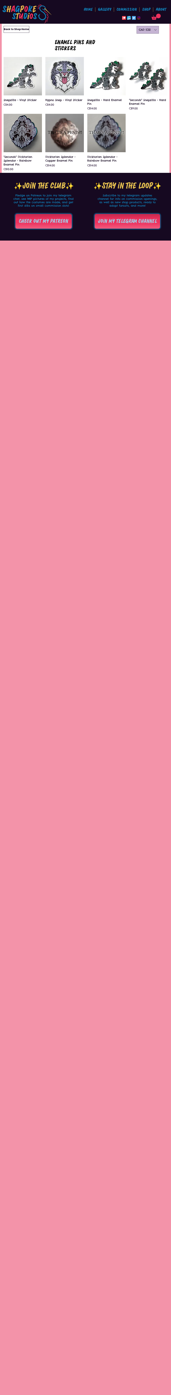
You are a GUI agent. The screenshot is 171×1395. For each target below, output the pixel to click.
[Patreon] (124, 18)
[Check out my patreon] (43, 221)
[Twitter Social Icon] (134, 18)
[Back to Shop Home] (16, 29)
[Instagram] (139, 18)
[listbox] (148, 30)
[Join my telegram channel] (127, 221)
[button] (126, 9)
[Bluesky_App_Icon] (129, 18)
